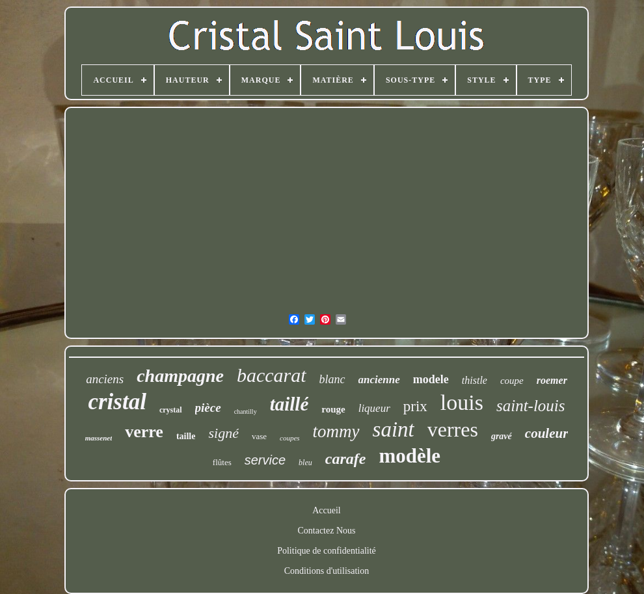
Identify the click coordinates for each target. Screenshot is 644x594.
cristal (117, 401)
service (265, 460)
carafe (345, 458)
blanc (332, 379)
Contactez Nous (326, 530)
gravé (501, 436)
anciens (105, 379)
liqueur (374, 408)
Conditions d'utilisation (326, 571)
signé (223, 433)
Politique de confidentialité (326, 551)
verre (144, 431)
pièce (208, 407)
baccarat (271, 375)
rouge (333, 409)
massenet (99, 438)
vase (259, 436)
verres (452, 429)
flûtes (222, 462)
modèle (409, 455)
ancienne (379, 379)
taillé (289, 404)
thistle (474, 380)
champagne (180, 376)
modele (431, 379)
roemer (552, 380)
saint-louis (530, 405)
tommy (336, 431)
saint (393, 429)
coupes (290, 438)
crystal (170, 409)
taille (186, 436)
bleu (305, 462)
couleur (547, 433)
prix (415, 406)
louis (461, 402)
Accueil (326, 510)
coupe (512, 380)
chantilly (245, 411)
